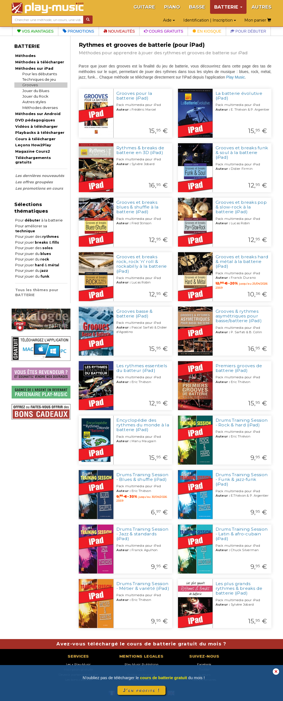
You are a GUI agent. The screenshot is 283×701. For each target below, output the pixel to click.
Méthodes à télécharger (39, 62)
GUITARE (144, 7)
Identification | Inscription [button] (209, 20)
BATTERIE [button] (228, 7)
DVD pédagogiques (35, 120)
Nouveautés (119, 31)
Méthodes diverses (40, 107)
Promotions (78, 31)
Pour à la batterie (39, 220)
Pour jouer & (37, 242)
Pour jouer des (37, 236)
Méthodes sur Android (38, 113)
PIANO (172, 7)
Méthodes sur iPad (34, 68)
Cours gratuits (163, 31)
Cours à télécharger (35, 139)
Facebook (204, 664)
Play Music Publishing (141, 664)
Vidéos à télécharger (36, 126)
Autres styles (34, 102)
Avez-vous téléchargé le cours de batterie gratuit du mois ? (141, 644)
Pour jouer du (33, 254)
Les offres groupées (34, 182)
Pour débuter (248, 31)
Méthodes (25, 55)
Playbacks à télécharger (39, 132)
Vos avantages (35, 31)
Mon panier (257, 20)
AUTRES (261, 7)
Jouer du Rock (35, 96)
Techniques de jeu (39, 79)
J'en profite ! (141, 690)
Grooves (30, 85)
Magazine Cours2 (32, 151)
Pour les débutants (39, 74)
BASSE (197, 7)
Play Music (235, 77)
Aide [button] (169, 20)
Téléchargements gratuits (33, 159)
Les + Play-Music (78, 664)
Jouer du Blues (35, 90)
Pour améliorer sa (31, 228)
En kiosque (206, 31)
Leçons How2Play (33, 145)
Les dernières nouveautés (39, 175)
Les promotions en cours (39, 188)
